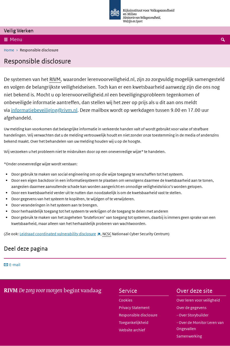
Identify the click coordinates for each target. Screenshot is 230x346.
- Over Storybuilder (192, 315)
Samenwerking (189, 336)
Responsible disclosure (138, 315)
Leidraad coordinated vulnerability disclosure (60, 233)
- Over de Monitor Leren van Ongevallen (200, 325)
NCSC (106, 233)
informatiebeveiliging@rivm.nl (44, 110)
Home (9, 50)
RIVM (55, 79)
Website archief (132, 329)
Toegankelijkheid (133, 322)
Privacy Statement (134, 307)
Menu (16, 39)
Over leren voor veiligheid (198, 300)
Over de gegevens (191, 307)
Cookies (125, 300)
